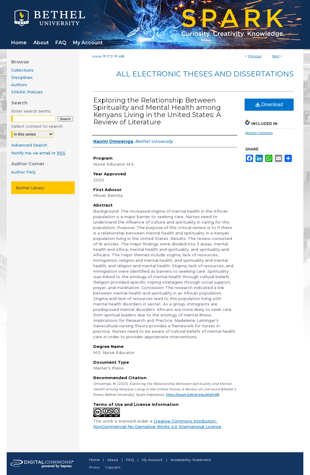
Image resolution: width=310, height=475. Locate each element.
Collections (22, 70)
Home (97, 56)
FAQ (130, 459)
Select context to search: (37, 126)
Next (275, 56)
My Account (152, 459)
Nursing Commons (259, 133)
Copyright (112, 467)
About (112, 459)
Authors (19, 84)
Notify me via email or (38, 152)
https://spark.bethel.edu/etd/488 (192, 394)
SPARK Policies (27, 91)
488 (121, 56)
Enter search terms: (31, 111)
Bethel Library (30, 187)
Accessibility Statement (190, 459)
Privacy (94, 467)
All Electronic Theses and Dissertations (205, 73)
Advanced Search (29, 145)
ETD (110, 56)
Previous (255, 56)
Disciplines (22, 77)
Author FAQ (23, 172)
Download (269, 104)
